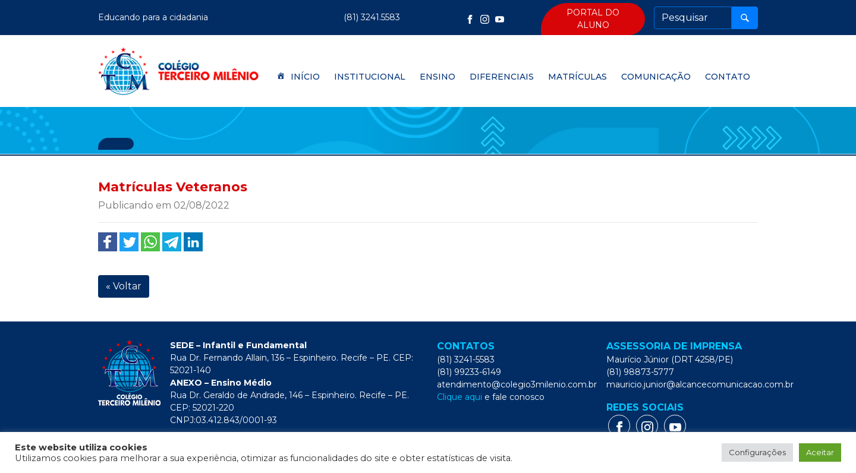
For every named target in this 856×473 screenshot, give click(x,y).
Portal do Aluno (593, 17)
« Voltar (123, 286)
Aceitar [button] (820, 452)
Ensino (437, 76)
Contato (727, 76)
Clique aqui (459, 397)
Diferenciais (502, 76)
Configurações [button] (757, 452)
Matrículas (577, 76)
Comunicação (656, 76)
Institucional (369, 76)
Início (297, 77)
